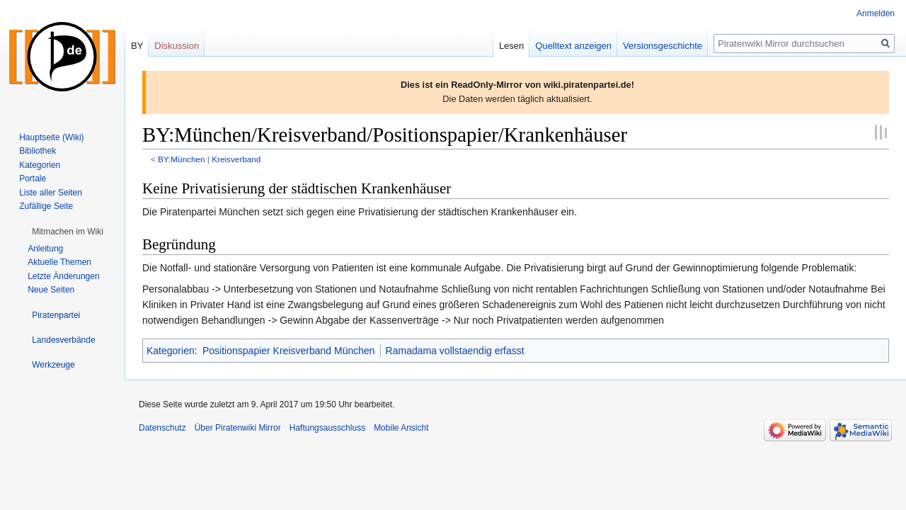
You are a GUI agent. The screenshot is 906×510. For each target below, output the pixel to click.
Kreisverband (236, 159)
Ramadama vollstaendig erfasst (455, 350)
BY (137, 45)
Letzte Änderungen (63, 276)
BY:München (181, 159)
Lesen (511, 45)
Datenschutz (162, 428)
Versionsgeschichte (662, 45)
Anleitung (45, 249)
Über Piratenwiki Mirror (238, 428)
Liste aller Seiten (50, 193)
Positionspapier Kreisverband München (288, 350)
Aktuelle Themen (59, 262)
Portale (32, 178)
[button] (67, 232)
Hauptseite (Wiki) (51, 137)
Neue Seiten (51, 290)
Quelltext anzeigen (573, 45)
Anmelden (875, 13)
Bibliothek (37, 151)
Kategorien (171, 350)
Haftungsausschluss (327, 428)
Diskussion (176, 45)
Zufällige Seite (46, 206)
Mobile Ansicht (401, 428)
